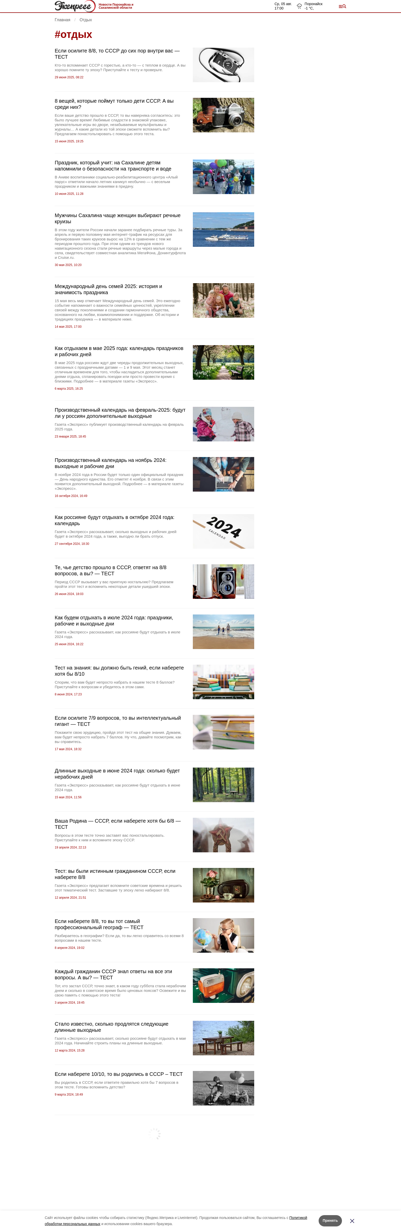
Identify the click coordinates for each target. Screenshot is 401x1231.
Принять (330, 1220)
